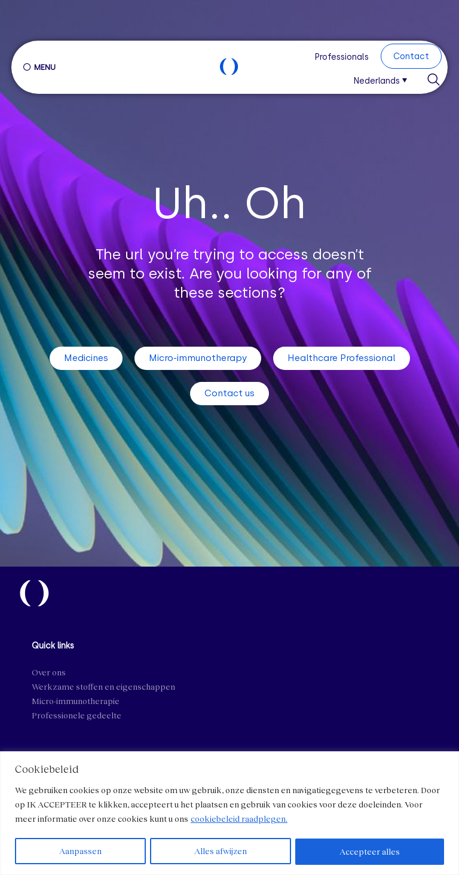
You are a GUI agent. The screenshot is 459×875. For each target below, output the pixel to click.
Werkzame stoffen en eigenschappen (103, 686)
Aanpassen (80, 851)
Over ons (49, 672)
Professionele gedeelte (76, 715)
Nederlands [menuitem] (376, 81)
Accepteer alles (370, 851)
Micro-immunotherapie (76, 701)
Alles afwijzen (220, 851)
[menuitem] (384, 79)
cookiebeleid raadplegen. (239, 819)
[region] (229, 813)
